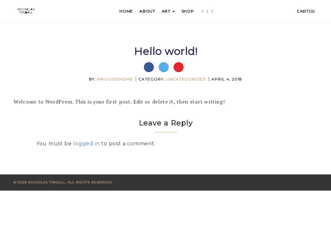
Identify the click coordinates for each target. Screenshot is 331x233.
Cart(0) (306, 11)
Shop (187, 11)
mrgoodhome (115, 79)
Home (126, 11)
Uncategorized (186, 79)
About (147, 11)
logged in (86, 143)
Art (168, 11)
